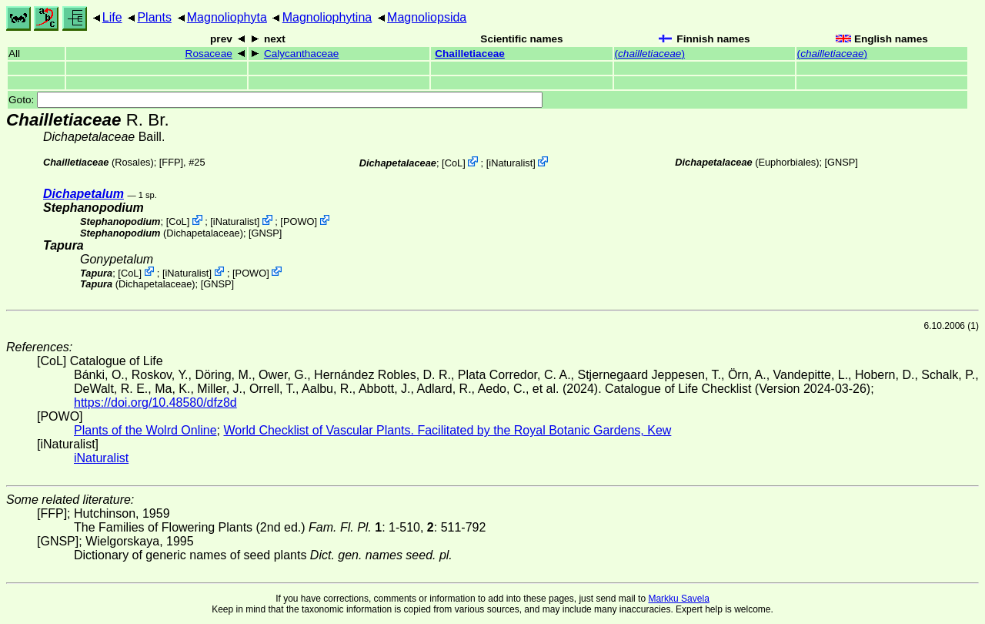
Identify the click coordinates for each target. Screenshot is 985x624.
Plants (154, 17)
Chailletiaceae (470, 53)
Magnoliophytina (327, 17)
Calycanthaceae (301, 53)
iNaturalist (511, 163)
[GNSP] (841, 162)
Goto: (275, 100)
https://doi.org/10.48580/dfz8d (155, 402)
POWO (299, 221)
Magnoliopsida (426, 17)
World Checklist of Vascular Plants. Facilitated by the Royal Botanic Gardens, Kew (447, 430)
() (650, 53)
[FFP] (171, 162)
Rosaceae (208, 53)
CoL (453, 163)
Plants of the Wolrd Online (145, 430)
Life (112, 17)
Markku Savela (678, 598)
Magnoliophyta (227, 17)
